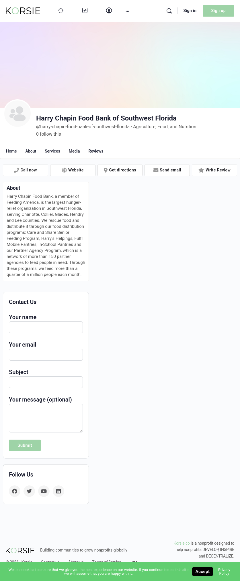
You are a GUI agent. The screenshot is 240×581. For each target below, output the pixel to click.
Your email (46, 350)
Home (11, 151)
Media (74, 151)
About (31, 151)
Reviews (95, 151)
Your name (46, 323)
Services (52, 151)
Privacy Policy (224, 572)
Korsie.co (182, 543)
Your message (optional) (46, 404)
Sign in (189, 10)
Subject (46, 378)
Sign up (218, 10)
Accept (202, 571)
